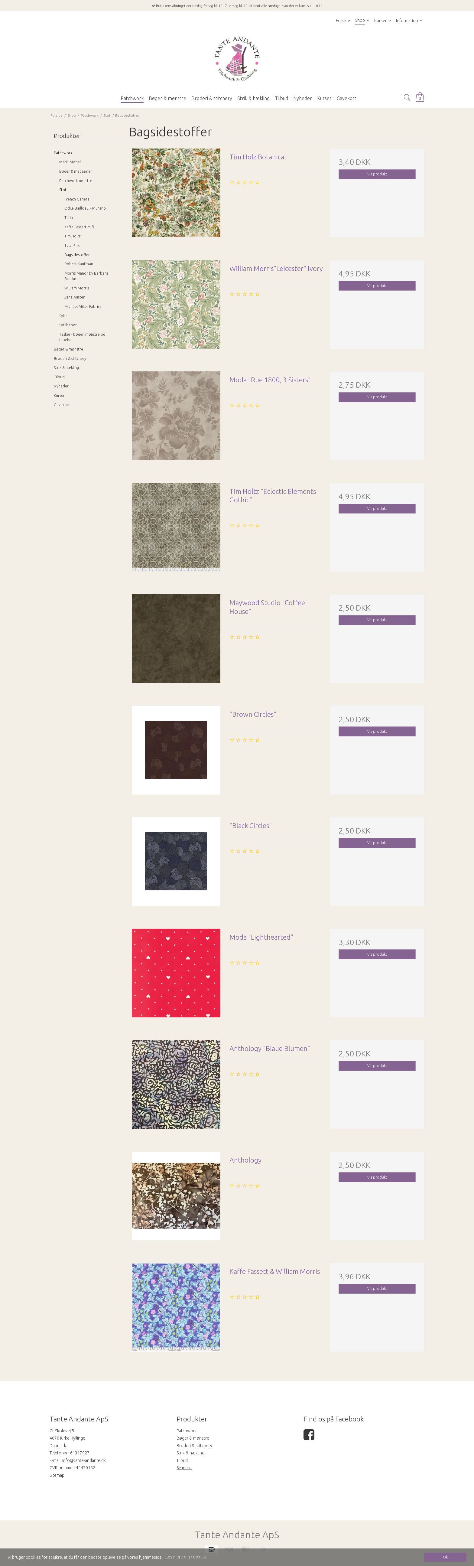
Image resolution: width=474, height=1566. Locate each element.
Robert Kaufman (78, 264)
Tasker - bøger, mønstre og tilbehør (82, 337)
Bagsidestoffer (77, 255)
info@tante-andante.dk (84, 1460)
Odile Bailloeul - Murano (85, 208)
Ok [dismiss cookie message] (445, 1557)
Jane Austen (74, 297)
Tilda (68, 218)
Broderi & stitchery (70, 359)
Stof (63, 190)
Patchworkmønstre (75, 181)
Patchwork (63, 153)
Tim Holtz (72, 236)
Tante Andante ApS (237, 1534)
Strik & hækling (66, 368)
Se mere (184, 1467)
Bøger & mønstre (68, 349)
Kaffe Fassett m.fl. (79, 227)
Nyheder (61, 386)
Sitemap (57, 1475)
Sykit (63, 316)
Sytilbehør (68, 325)
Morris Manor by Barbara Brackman (86, 276)
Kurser (59, 395)
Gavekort (62, 405)
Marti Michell (70, 162)
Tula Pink (72, 245)
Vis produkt (377, 174)
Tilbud (59, 377)
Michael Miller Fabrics (82, 306)
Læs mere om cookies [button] (185, 1557)
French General (77, 199)
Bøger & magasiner (75, 171)
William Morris (76, 288)
